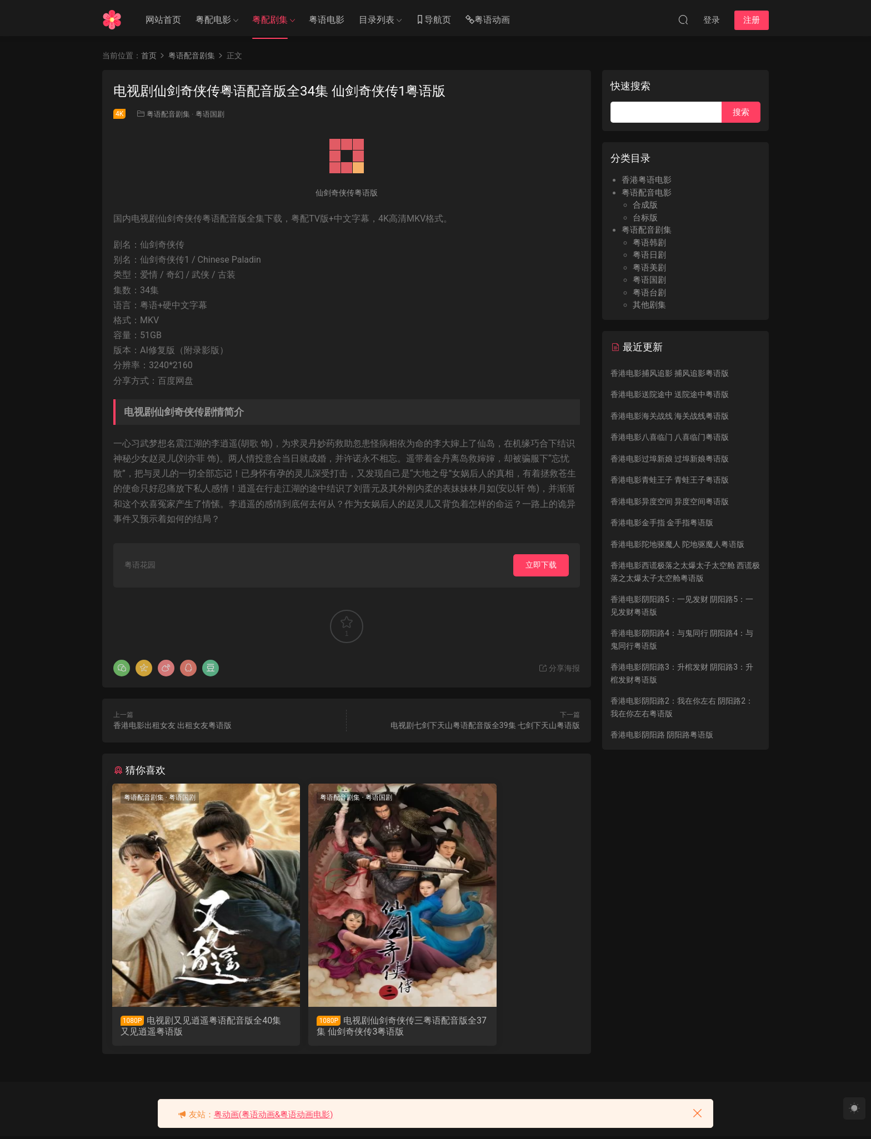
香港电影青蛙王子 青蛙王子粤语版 (669, 479)
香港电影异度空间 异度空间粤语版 (669, 501)
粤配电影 (213, 19)
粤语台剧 (649, 293)
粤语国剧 (210, 114)
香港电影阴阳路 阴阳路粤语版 (661, 734)
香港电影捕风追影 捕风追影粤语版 (669, 373)
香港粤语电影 (647, 180)
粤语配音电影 (647, 193)
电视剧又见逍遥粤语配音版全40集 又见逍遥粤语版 (184, 1026)
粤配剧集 (270, 19)
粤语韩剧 (649, 243)
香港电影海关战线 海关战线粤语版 (669, 416)
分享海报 (559, 668)
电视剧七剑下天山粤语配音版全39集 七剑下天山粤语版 (485, 725)
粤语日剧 (649, 255)
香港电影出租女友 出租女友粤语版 (172, 725)
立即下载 (541, 564)
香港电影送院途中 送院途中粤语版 (669, 394)
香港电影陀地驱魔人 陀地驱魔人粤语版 (677, 544)
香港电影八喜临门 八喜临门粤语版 (669, 437)
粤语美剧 (649, 268)
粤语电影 (326, 19)
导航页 (433, 20)
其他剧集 (649, 305)
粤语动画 (487, 20)
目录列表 (376, 19)
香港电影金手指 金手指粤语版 (661, 522)
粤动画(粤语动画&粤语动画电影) (273, 1115)
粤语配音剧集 (168, 114)
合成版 (645, 205)
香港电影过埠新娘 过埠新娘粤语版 (669, 458)
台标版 (645, 218)
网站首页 (163, 19)
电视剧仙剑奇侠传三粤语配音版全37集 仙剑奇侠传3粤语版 (343, 1026)
